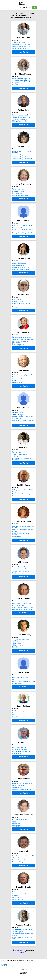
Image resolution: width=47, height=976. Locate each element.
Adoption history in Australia (21, 168)
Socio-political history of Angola (22, 254)
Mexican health (20, 615)
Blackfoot (15, 89)
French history (16, 584)
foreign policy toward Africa (22, 247)
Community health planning (21, 537)
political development (22, 860)
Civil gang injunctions (19, 535)
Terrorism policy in (19, 42)
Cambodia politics (18, 862)
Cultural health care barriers (21, 619)
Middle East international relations (23, 659)
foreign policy (18, 775)
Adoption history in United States (22, 173)
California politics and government (23, 371)
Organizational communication (22, 661)
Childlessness (16, 905)
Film (13, 739)
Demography (16, 907)
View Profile (23, 57)
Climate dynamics (18, 702)
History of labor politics (19, 130)
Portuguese (19, 821)
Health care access (18, 621)
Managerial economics (19, 336)
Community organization (20, 128)
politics (17, 451)
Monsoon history (17, 948)
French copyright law (19, 208)
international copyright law (20, 212)
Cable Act (16, 492)
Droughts (15, 704)
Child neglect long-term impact (22, 46)
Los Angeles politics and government (20, 374)
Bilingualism (16, 87)
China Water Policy (18, 864)
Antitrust (15, 496)
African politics (17, 249)
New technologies (18, 290)
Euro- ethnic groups (21, 823)
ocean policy (17, 328)
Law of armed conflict (19, 781)
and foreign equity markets (22, 410)
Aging (14, 903)
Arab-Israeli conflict (18, 657)
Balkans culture (17, 825)
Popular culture (17, 743)
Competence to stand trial (20, 48)
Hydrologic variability (19, 946)
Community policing (18, 539)
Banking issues (17, 412)
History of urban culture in (23, 533)
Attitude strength (17, 453)
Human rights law (17, 777)
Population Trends (19, 901)
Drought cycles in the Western (23, 942)
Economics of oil (17, 330)
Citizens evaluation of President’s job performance (22, 456)
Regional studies (19, 288)
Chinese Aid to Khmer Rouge (21, 866)
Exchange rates (17, 418)
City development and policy (21, 126)
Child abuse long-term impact (21, 44)
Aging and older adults (19, 617)
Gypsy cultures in (19, 819)
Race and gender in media (20, 294)
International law (17, 779)
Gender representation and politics (23, 741)
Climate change (17, 700)
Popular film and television (20, 292)
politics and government (21, 369)
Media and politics (18, 377)
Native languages (21, 83)
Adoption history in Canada (21, 171)
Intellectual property (18, 210)
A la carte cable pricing (19, 494)
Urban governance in (20, 124)
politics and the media (20, 737)
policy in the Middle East (21, 655)
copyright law (18, 206)
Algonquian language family (21, 85)
